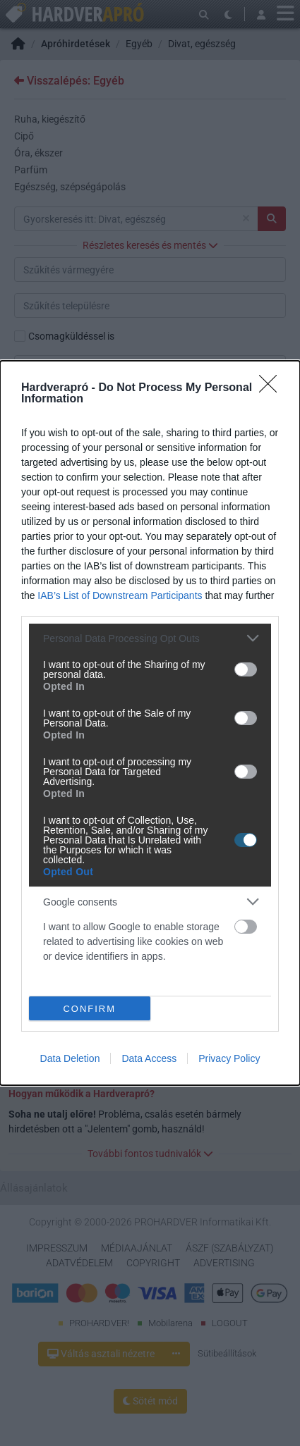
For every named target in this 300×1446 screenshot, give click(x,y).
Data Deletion (70, 1058)
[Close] (272, 388)
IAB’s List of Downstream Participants (119, 595)
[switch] (245, 669)
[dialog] (150, 723)
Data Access (148, 1058)
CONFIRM (89, 1008)
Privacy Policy (229, 1058)
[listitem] (150, 638)
